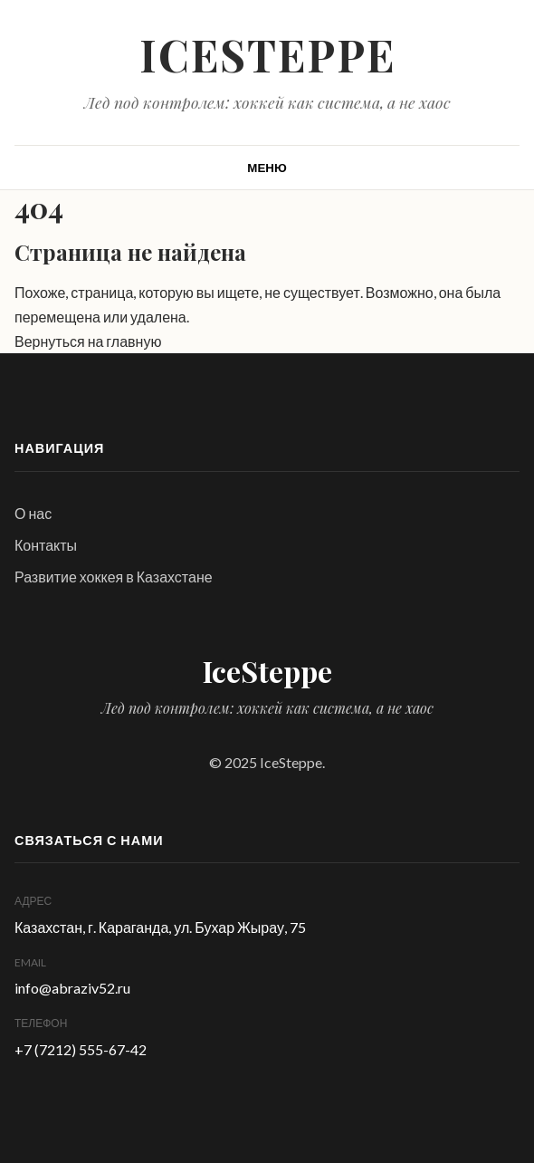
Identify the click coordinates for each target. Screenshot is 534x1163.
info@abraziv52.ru (72, 987)
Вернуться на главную (87, 341)
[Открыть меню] (266, 167)
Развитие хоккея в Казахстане (113, 576)
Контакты (45, 544)
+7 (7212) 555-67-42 (80, 1049)
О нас (33, 513)
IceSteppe (267, 54)
